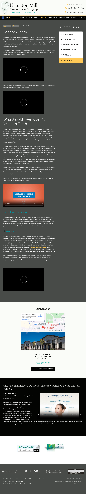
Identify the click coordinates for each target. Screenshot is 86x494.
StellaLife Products (68, 50)
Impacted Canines (67, 39)
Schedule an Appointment (43, 369)
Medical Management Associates (27, 483)
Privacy (76, 483)
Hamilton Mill (24, 7)
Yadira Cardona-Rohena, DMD (23, 12)
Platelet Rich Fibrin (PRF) (69, 44)
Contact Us (81, 17)
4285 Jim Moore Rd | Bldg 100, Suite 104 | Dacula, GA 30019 (68, 481)
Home (22, 17)
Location (73, 17)
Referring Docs (64, 17)
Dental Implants (66, 34)
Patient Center (52, 17)
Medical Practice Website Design (10, 483)
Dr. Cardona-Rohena (32, 17)
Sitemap (80, 483)
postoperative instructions (38, 247)
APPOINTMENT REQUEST (74, 12)
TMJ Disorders (66, 55)
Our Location (43, 308)
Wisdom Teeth (66, 60)
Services (43, 17)
